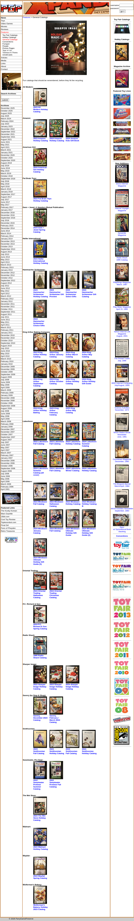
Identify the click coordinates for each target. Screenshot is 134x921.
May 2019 (5, 171)
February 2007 (7, 455)
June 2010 (5, 351)
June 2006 (5, 476)
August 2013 (6, 252)
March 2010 (6, 359)
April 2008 (5, 419)
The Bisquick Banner (122, 484)
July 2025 (5, 116)
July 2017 (5, 199)
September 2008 (8, 406)
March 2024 (6, 118)
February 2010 (7, 361)
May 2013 (5, 259)
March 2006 (6, 484)
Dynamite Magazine (122, 234)
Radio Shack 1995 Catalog (122, 259)
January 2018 (7, 192)
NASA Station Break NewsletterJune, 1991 (122, 434)
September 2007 (8, 437)
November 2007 (8, 432)
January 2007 (7, 458)
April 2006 (5, 481)
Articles (4, 58)
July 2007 (5, 442)
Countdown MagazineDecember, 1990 (122, 460)
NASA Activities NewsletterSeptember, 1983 (122, 509)
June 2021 (5, 142)
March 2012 (6, 296)
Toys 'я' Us (7, 50)
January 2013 (7, 270)
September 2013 (8, 249)
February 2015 (7, 226)
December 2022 (8, 129)
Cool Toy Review (8, 519)
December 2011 (8, 304)
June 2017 (5, 202)
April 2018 (5, 186)
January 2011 (7, 333)
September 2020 (8, 160)
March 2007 (6, 453)
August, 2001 (122, 336)
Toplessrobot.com (8, 522)
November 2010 (8, 338)
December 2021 (8, 134)
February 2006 (7, 487)
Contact (4, 69)
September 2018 (8, 179)
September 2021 (8, 137)
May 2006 (5, 479)
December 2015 (8, 223)
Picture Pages (8, 48)
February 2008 (7, 424)
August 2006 (6, 471)
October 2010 (7, 340)
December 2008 (8, 398)
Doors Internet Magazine (122, 185)
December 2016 (8, 212)
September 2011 (8, 312)
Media (3, 60)
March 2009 (6, 390)
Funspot (5, 44)
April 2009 (5, 387)
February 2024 (7, 121)
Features (26, 17)
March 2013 (6, 265)
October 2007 (7, 434)
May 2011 (5, 322)
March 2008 (6, 421)
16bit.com (5, 516)
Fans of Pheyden (8, 528)
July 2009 (5, 380)
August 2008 (6, 408)
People (5, 46)
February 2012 (7, 299)
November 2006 (8, 463)
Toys (3, 21)
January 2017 (7, 210)
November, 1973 (122, 410)
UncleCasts (7, 55)
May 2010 (5, 353)
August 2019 (6, 163)
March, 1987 (122, 284)
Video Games (7, 23)
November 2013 (8, 244)
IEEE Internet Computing (121, 383)
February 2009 (7, 393)
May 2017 (5, 205)
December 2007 (8, 429)
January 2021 (7, 152)
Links (3, 63)
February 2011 (7, 330)
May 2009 (5, 385)
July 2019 (5, 165)
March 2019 (6, 173)
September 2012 (8, 280)
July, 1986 (122, 361)
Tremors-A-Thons (10, 52)
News (3, 18)
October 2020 (7, 158)
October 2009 (7, 372)
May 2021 (5, 145)
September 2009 (8, 374)
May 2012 (5, 291)
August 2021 (6, 139)
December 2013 (8, 241)
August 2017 (6, 197)
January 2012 (7, 301)
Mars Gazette (7, 514)
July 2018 (5, 181)
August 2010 (6, 346)
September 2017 (8, 194)
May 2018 (5, 184)
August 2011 (6, 314)
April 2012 (5, 293)
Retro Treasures (8, 531)
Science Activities (122, 408)
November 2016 (8, 215)
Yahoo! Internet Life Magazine (122, 333)
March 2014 (6, 233)
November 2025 (8, 108)
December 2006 (8, 460)
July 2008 (5, 411)
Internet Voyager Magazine (122, 209)
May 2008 (5, 416)
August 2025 (6, 113)
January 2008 (7, 427)
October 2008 (7, 403)
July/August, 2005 (122, 385)
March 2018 (6, 189)
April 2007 (5, 450)
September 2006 (8, 468)
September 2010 (8, 343)
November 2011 (8, 306)
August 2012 (6, 283)
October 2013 (7, 246)
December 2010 (8, 335)
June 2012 (5, 288)
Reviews (4, 29)
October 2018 (7, 176)
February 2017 (7, 207)
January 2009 (7, 395)
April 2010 (5, 356)
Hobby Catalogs (9, 37)
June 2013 (5, 257)
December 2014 (8, 228)
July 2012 (5, 286)
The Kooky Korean (9, 511)
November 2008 (8, 400)
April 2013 (5, 262)
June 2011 (5, 320)
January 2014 (7, 239)
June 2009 (5, 382)
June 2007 (5, 445)
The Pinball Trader (122, 358)
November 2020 (8, 155)
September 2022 (8, 132)
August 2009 (6, 377)
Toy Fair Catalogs (10, 35)
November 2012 (8, 275)
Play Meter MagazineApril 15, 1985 (122, 308)
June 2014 (5, 231)
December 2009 (8, 366)
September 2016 (8, 218)
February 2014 (7, 236)
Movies (4, 26)
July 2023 (5, 124)
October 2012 (7, 278)
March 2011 (6, 327)
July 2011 (5, 317)
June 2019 (5, 168)
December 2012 (8, 273)
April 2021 (5, 147)
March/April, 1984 (122, 486)
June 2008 (5, 413)
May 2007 (5, 447)
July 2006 (5, 474)
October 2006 (7, 466)
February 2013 (7, 267)
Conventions (7, 42)
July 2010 (5, 348)
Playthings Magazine (122, 282)
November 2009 (8, 369)
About (3, 66)
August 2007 (6, 440)
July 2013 (5, 254)
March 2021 (6, 150)
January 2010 (7, 364)
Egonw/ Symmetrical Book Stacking (122, 529)
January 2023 (7, 126)
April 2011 (5, 325)
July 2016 (5, 220)
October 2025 (7, 111)
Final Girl (5, 525)
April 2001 (5, 489)
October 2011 (7, 309)
